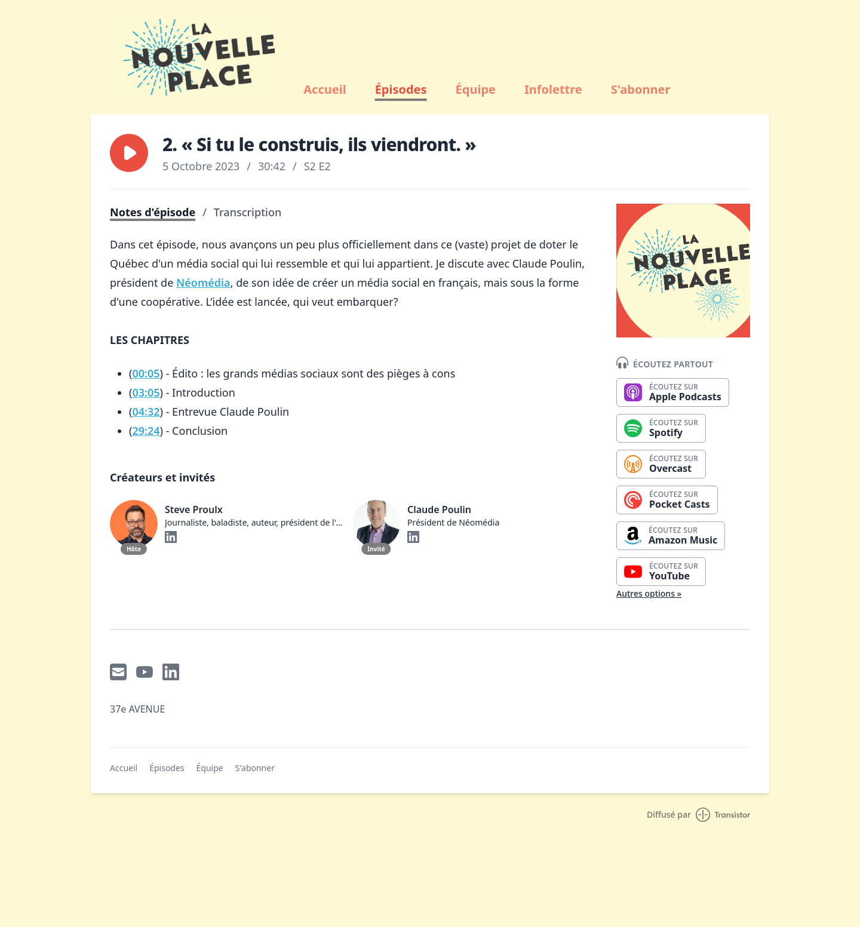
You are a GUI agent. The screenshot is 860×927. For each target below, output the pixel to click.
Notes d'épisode (152, 212)
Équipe (476, 90)
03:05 (145, 392)
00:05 (145, 373)
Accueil (324, 90)
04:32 (145, 411)
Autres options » (648, 593)
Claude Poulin (439, 509)
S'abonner (641, 90)
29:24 (145, 430)
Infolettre (553, 90)
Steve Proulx (194, 509)
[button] (129, 153)
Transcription (247, 212)
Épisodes (401, 90)
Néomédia (203, 282)
